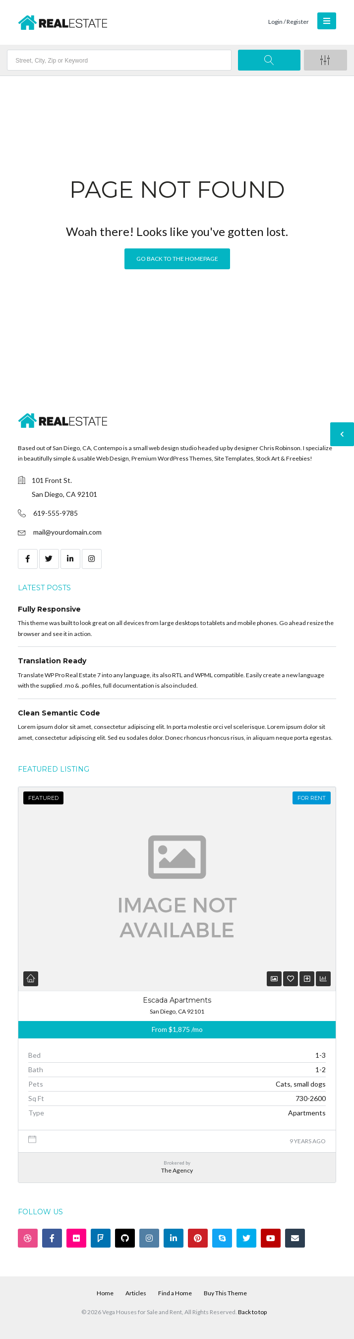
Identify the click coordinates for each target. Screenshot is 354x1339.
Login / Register (288, 21)
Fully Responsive (49, 609)
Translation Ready (52, 660)
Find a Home (175, 1293)
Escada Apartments (177, 1000)
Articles (135, 1293)
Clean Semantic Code (59, 713)
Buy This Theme (225, 1293)
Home (105, 1293)
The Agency (177, 1170)
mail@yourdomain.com (67, 532)
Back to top (252, 1312)
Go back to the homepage (177, 258)
